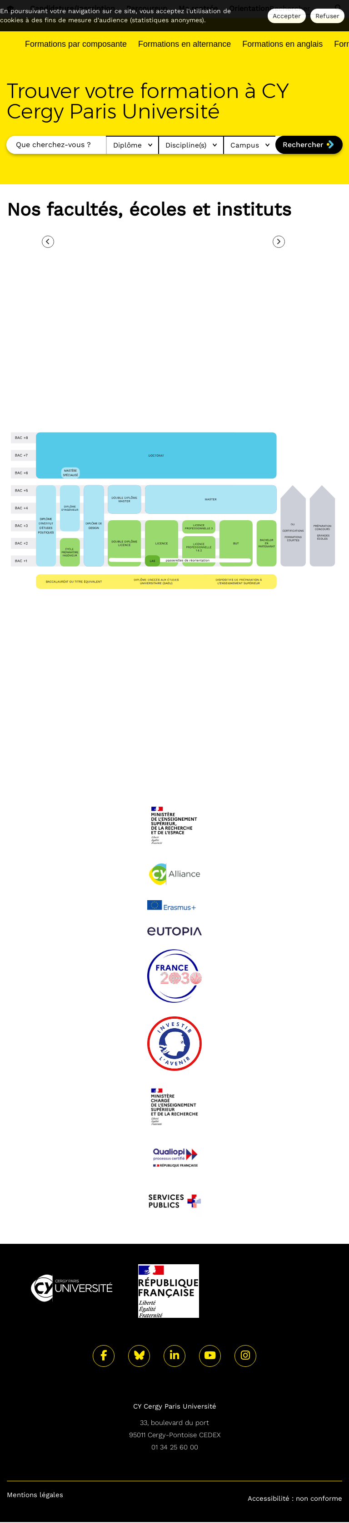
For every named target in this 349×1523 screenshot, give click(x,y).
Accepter (287, 16)
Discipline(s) (187, 145)
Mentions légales (35, 1496)
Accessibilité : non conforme (295, 1499)
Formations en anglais (282, 44)
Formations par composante (76, 44)
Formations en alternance (184, 44)
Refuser (327, 16)
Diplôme (127, 145)
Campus (248, 145)
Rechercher (302, 145)
